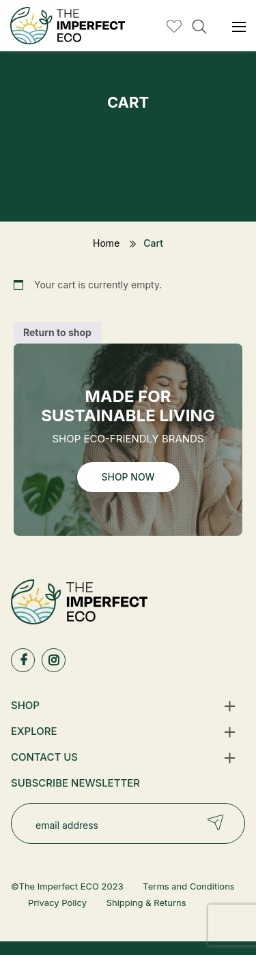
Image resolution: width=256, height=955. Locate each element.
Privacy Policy (57, 902)
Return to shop (57, 332)
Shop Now (127, 477)
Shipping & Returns (146, 902)
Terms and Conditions (188, 886)
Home (106, 243)
